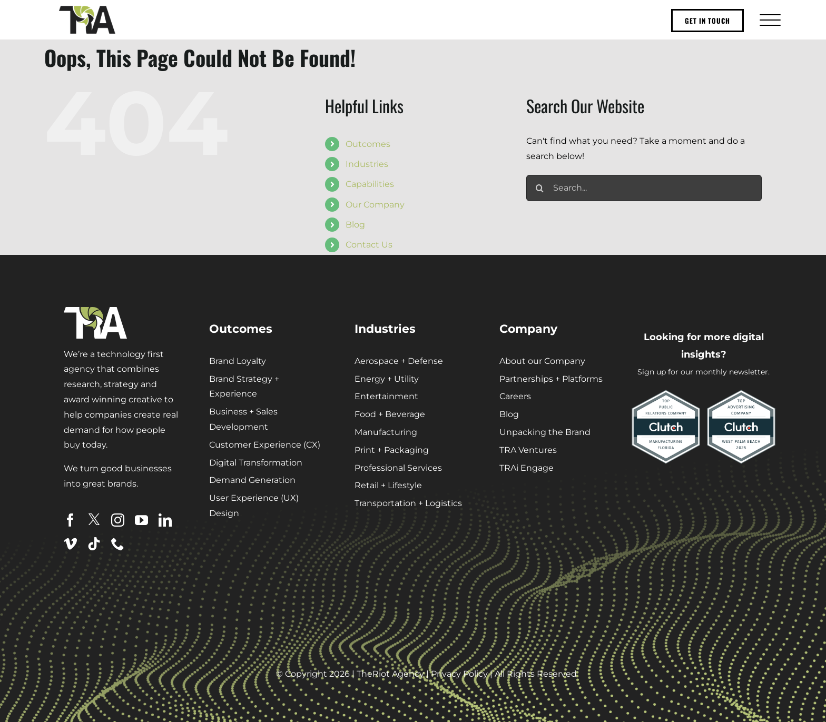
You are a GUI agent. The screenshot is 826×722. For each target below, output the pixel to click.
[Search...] (644, 188)
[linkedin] (165, 520)
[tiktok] (94, 543)
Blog (355, 225)
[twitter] (94, 519)
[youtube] (141, 520)
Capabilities (370, 184)
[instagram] (117, 520)
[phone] (117, 543)
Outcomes (368, 144)
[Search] (539, 188)
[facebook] (70, 520)
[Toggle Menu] (769, 19)
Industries (367, 164)
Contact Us (369, 245)
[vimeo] (70, 543)
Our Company (375, 205)
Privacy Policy (459, 674)
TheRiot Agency (390, 674)
